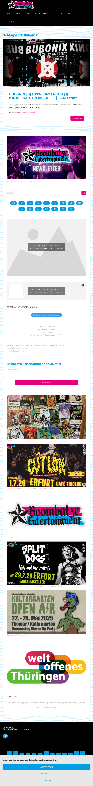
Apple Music (50, 345)
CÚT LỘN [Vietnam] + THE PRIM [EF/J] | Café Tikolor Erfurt (30, 489)
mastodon (52, 707)
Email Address (13, 369)
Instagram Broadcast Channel (44, 335)
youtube (74, 703)
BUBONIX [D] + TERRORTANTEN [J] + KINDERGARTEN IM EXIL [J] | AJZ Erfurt (43, 96)
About (45, 13)
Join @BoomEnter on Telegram (46, 315)
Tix (28, 13)
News (8, 13)
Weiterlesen (77, 118)
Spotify (61, 345)
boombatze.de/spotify (15, 351)
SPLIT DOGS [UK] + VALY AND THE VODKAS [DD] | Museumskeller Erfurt (36, 586)
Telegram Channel (47, 326)
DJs (53, 13)
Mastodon (37, 728)
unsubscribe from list (46, 388)
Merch (37, 13)
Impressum (10, 22)
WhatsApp (12, 703)
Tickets (9, 440)
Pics (61, 13)
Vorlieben (47, 780)
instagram (52, 703)
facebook (35, 703)
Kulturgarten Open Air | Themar (19, 635)
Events (18, 13)
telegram (26, 703)
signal (19, 703)
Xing (39, 707)
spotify (65, 703)
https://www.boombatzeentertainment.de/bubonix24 (24, 112)
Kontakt (70, 13)
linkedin (82, 703)
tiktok (59, 703)
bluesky (45, 707)
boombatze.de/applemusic (17, 348)
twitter (43, 703)
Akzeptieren (46, 767)
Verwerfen (46, 773)
